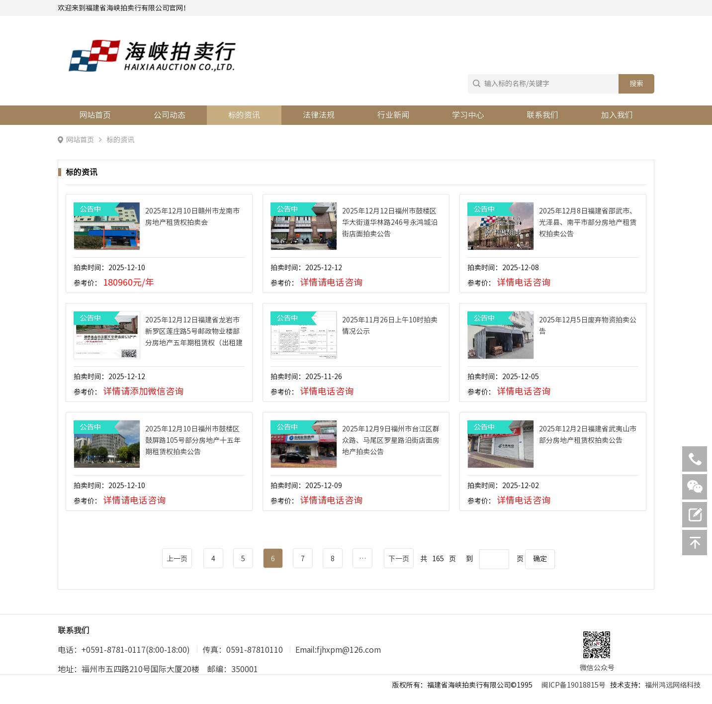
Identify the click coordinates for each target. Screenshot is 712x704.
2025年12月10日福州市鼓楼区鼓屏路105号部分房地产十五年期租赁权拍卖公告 (193, 440)
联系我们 (542, 115)
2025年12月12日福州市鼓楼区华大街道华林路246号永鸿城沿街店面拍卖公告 (390, 222)
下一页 (398, 558)
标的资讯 (244, 115)
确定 (540, 558)
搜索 (636, 83)
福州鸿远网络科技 (673, 685)
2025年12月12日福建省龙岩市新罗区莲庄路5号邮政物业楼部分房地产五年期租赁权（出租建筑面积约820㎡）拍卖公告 (194, 332)
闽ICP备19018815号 (573, 685)
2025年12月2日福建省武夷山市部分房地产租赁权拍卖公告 (587, 434)
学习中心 (468, 115)
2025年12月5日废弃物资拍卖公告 (587, 325)
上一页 (177, 558)
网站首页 (95, 115)
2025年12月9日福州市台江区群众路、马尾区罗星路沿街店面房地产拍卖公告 (391, 440)
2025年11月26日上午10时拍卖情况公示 (390, 325)
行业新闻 (393, 115)
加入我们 (617, 115)
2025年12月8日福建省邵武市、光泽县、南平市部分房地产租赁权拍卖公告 (587, 222)
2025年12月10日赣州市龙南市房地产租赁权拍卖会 (192, 216)
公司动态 (169, 115)
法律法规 (319, 115)
